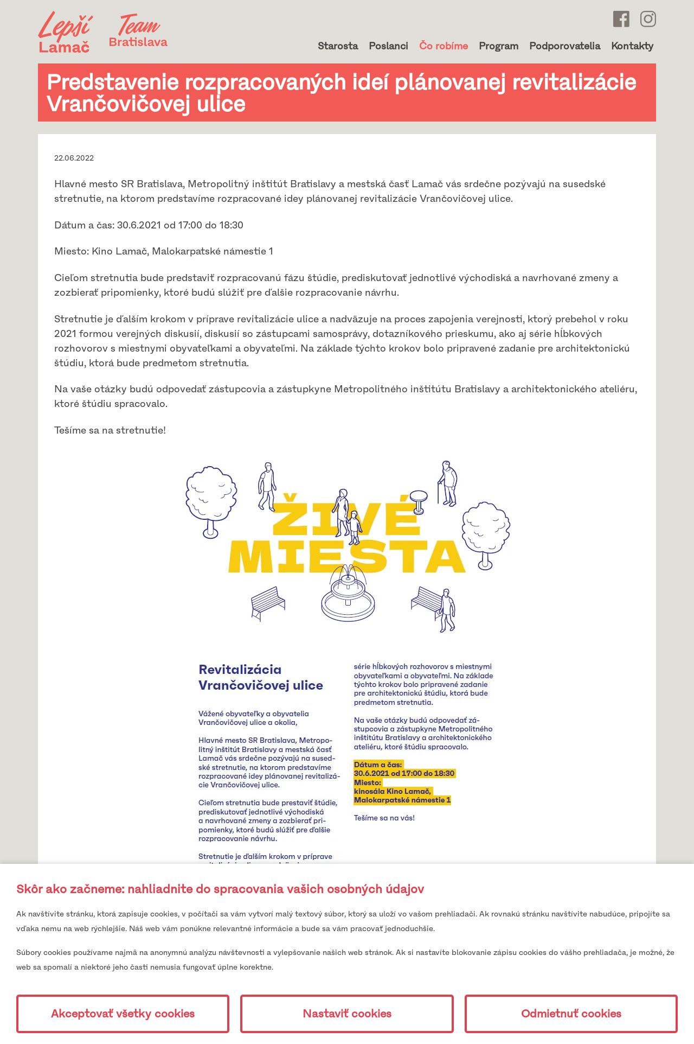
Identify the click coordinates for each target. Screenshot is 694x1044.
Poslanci (388, 46)
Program (498, 46)
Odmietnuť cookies (571, 1014)
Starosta (338, 46)
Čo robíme (443, 46)
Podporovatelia (564, 46)
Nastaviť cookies (347, 1014)
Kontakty (632, 46)
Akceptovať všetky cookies (123, 1014)
